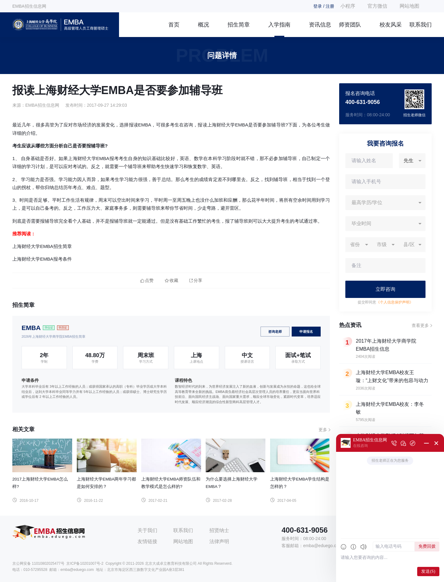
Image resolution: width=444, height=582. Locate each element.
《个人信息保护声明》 (394, 302)
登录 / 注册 (323, 6)
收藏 (171, 280)
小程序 (347, 6)
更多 (323, 429)
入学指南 (279, 25)
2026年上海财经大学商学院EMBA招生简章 (53, 336)
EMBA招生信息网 (29, 6)
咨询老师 (275, 331)
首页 (173, 25)
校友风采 (391, 25)
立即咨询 (385, 289)
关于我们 (147, 530)
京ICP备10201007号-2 (84, 563)
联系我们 (420, 25)
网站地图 (409, 6)
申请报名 (306, 331)
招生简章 (239, 25)
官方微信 (377, 6)
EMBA (31, 327)
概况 (203, 25)
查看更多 (420, 325)
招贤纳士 (219, 530)
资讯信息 (320, 25)
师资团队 (350, 25)
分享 (195, 280)
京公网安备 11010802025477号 (38, 563)
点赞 (147, 280)
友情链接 (147, 541)
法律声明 (219, 541)
